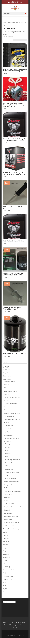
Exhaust (6, 400)
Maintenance (20, 22)
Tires (6, 475)
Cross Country (7, 376)
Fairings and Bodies (10, 403)
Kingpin (5, 551)
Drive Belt (8, 453)
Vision (5, 592)
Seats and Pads (9, 504)
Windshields (8, 519)
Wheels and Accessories (11, 516)
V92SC (5, 585)
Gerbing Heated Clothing (12, 413)
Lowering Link (8, 435)
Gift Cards (22, 625)
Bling (5, 388)
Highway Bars (8, 426)
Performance (8, 494)
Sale (4, 563)
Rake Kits (7, 497)
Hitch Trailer (8, 429)
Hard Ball (6, 538)
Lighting (6, 432)
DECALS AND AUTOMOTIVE (11, 522)
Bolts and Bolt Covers (10, 391)
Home (4, 22)
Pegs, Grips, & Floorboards (12, 491)
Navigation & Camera (11, 485)
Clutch (7, 450)
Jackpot (5, 545)
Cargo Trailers (7, 373)
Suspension (7, 510)
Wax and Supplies (11, 478)
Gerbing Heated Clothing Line (12, 529)
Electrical (7, 394)
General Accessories (10, 410)
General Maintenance (12, 463)
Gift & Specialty (9, 416)
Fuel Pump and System (12, 460)
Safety (6, 500)
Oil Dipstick (7, 488)
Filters (7, 456)
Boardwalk (6, 370)
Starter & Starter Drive (12, 472)
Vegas (5, 589)
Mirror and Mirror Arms (11, 482)
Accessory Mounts (10, 382)
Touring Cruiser (8, 576)
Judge (5, 548)
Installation (14, 627)
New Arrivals (7, 557)
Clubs (10, 625)
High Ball (6, 541)
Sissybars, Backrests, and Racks (14, 507)
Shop (5, 625)
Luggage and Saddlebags (12, 438)
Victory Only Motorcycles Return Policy (14, 622)
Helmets (6, 422)
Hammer (6, 535)
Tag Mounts (8, 513)
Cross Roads (11, 22)
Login (15, 625)
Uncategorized (7, 579)
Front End (7, 407)
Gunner (5, 532)
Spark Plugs (9, 469)
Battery (7, 444)
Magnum (6, 554)
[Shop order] (20, 40)
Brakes (7, 447)
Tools (4, 573)
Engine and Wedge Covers (12, 397)
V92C (4, 582)
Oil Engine (8, 466)
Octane (5, 560)
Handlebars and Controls (12, 419)
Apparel (6, 385)
